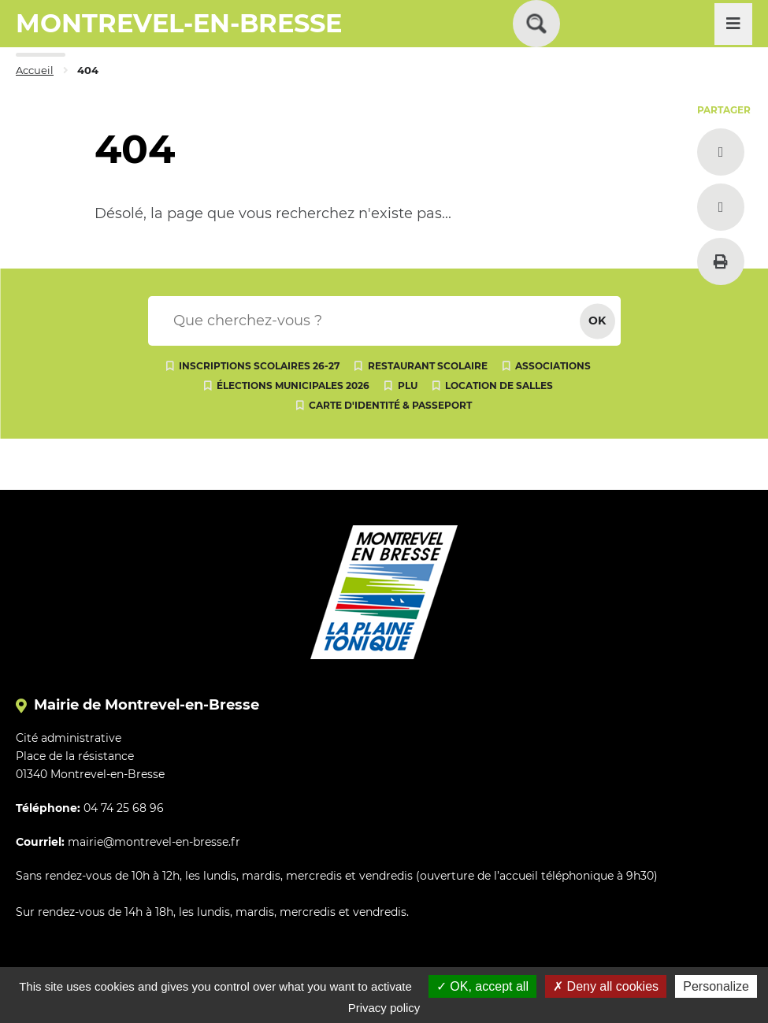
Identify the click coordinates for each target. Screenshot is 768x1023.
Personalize (716, 986)
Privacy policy (384, 1007)
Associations (553, 366)
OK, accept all (482, 986)
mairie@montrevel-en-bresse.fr (154, 842)
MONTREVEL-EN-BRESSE (179, 23)
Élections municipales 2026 (293, 385)
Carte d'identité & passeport (390, 405)
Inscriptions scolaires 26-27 (259, 366)
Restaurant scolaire (428, 366)
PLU (407, 385)
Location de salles (499, 385)
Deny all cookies (606, 986)
